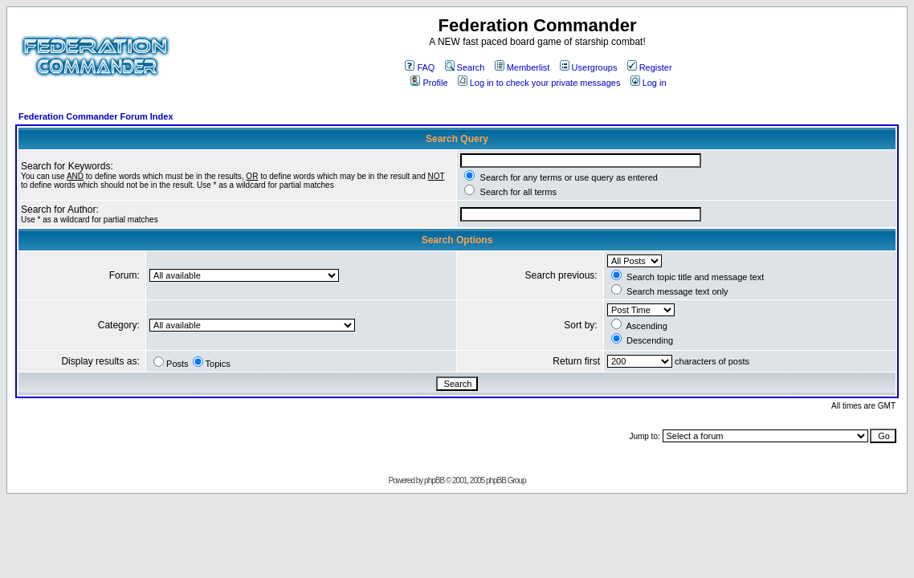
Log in (648, 83)
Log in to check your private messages (539, 83)
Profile (428, 83)
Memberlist (522, 67)
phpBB (434, 480)
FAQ (420, 67)
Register (649, 67)
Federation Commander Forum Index (95, 116)
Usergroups (589, 67)
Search (465, 67)
